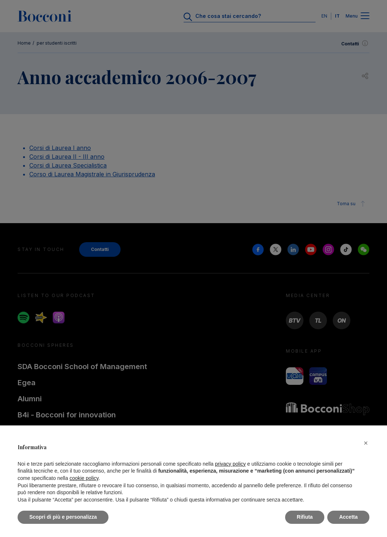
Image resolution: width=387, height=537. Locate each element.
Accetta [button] (348, 517)
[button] (366, 443)
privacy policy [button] (230, 464)
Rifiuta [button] (305, 517)
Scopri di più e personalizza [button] (63, 517)
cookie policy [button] (84, 478)
